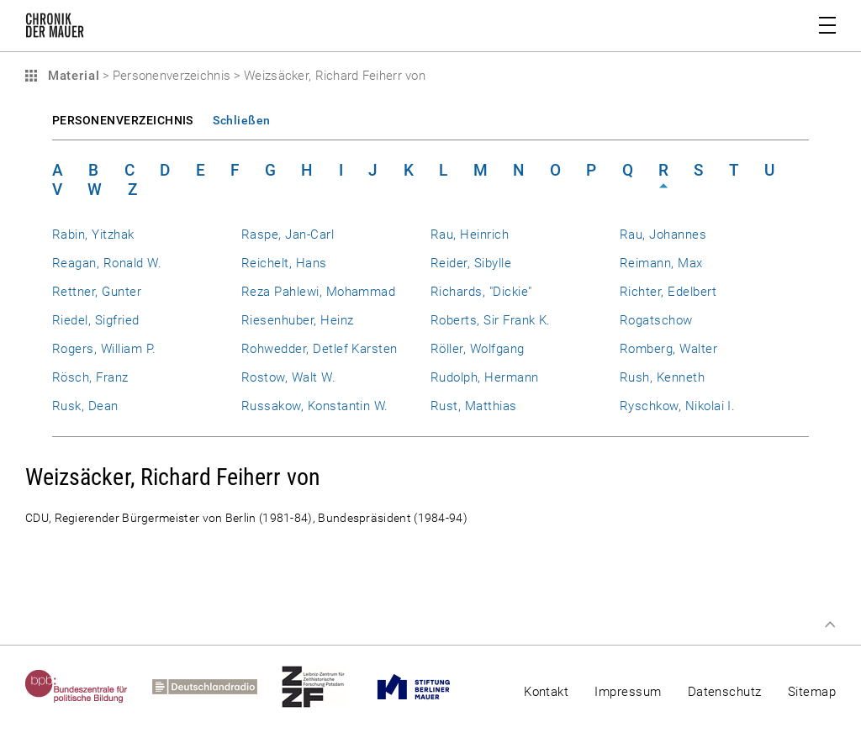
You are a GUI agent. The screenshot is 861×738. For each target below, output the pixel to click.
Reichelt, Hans (284, 263)
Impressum (627, 691)
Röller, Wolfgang (477, 348)
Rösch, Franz (90, 377)
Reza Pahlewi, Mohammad (318, 291)
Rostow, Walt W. (288, 377)
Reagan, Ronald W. (106, 263)
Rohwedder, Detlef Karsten (319, 348)
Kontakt (546, 691)
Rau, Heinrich (469, 234)
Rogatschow (656, 320)
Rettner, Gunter (96, 291)
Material (71, 75)
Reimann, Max (661, 263)
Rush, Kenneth (662, 377)
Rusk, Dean (85, 406)
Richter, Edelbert (668, 291)
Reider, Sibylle (470, 263)
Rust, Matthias (473, 406)
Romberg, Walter (668, 348)
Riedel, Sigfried (96, 320)
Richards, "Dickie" (480, 291)
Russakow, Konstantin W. (314, 406)
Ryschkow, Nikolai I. (677, 406)
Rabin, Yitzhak (93, 234)
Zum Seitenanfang (830, 624)
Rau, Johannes (663, 234)
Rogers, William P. (104, 348)
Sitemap (812, 691)
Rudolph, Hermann (484, 377)
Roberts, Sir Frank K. (490, 320)
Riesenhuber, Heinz (297, 320)
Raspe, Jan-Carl (287, 234)
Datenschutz (725, 691)
